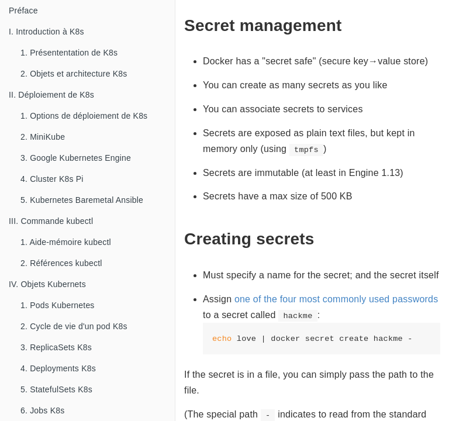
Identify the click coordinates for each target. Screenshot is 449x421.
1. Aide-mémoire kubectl (65, 242)
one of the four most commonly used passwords (336, 299)
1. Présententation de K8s (69, 52)
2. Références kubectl (61, 263)
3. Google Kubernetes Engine (75, 158)
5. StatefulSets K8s (56, 389)
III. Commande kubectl (51, 221)
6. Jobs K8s (42, 410)
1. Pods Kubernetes (57, 305)
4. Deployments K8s (58, 368)
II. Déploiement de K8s (51, 94)
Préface (23, 10)
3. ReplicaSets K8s (56, 347)
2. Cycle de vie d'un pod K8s (73, 326)
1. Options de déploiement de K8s (83, 115)
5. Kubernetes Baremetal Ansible (81, 200)
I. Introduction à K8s (46, 31)
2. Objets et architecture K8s (73, 73)
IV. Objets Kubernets (47, 284)
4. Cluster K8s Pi (52, 179)
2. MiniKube (42, 137)
